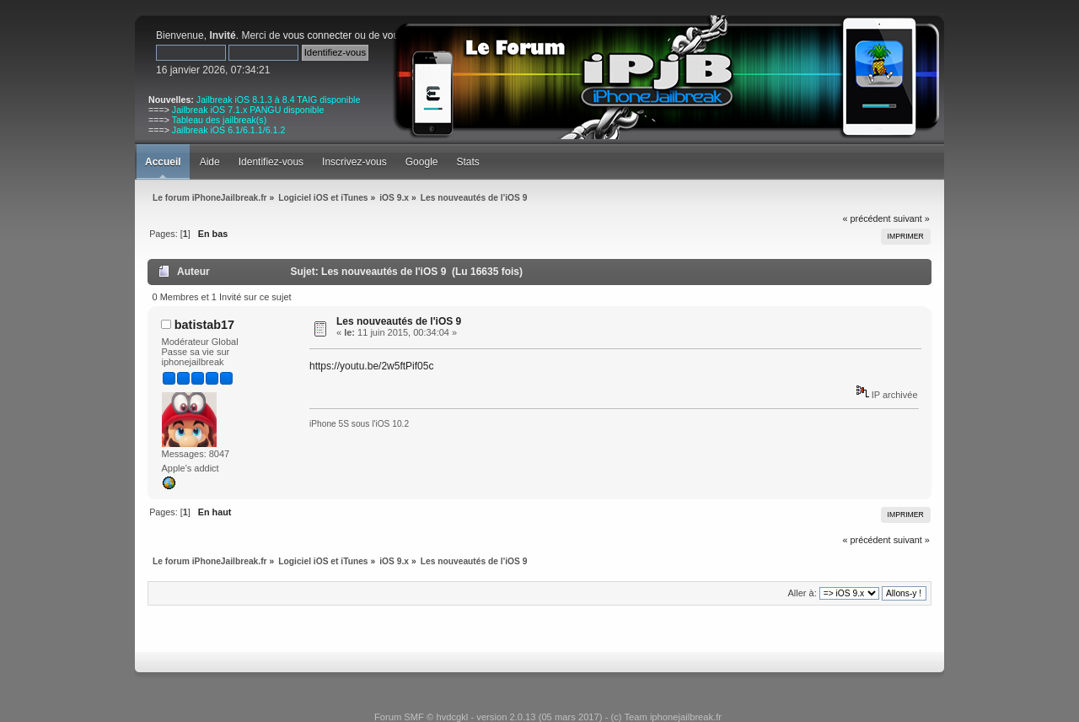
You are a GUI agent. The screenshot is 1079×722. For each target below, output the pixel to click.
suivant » (912, 218)
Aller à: (801, 593)
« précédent (867, 218)
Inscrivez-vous (354, 162)
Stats (467, 162)
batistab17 (204, 324)
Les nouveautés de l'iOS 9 (398, 321)
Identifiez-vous (271, 162)
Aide (210, 162)
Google (421, 162)
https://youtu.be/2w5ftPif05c (371, 366)
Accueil (163, 162)
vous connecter (317, 35)
